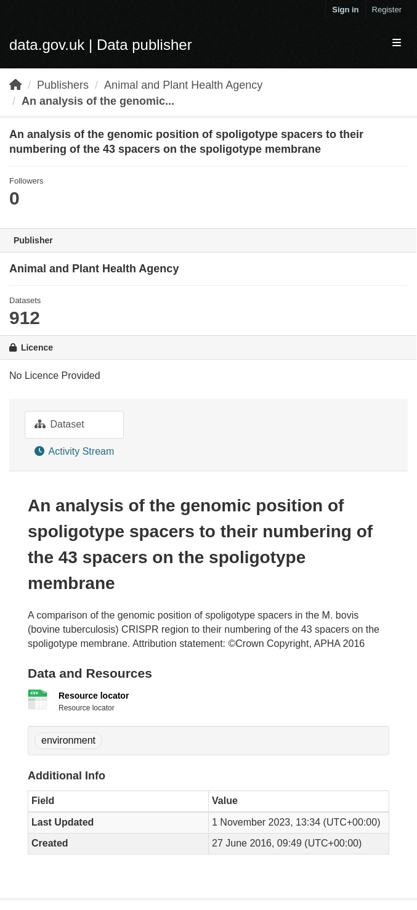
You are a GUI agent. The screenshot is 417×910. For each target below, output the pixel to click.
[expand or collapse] (397, 43)
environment (68, 740)
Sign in (345, 9)
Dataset (59, 424)
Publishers (63, 85)
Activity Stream (74, 451)
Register (387, 9)
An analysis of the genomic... (98, 101)
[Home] (15, 85)
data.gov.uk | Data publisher (100, 44)
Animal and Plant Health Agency (183, 85)
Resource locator (94, 696)
